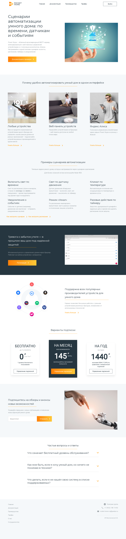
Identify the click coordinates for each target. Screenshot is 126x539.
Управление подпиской (25, 371)
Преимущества (70, 4)
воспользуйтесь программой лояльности (63, 363)
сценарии (80, 169)
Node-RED (78, 173)
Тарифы (84, 4)
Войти (110, 4)
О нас (10, 518)
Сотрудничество (13, 522)
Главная (42, 4)
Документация (55, 4)
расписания (90, 169)
